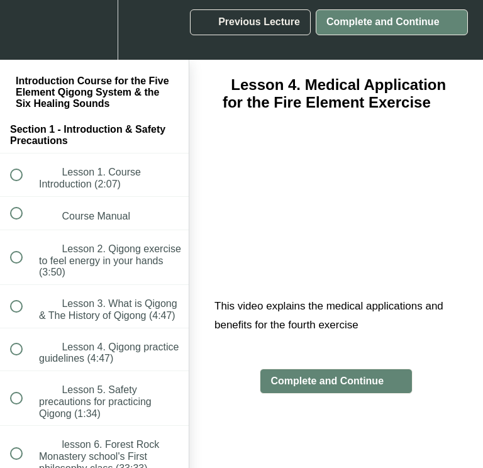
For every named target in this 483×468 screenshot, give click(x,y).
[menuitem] (94, 30)
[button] (23, 30)
